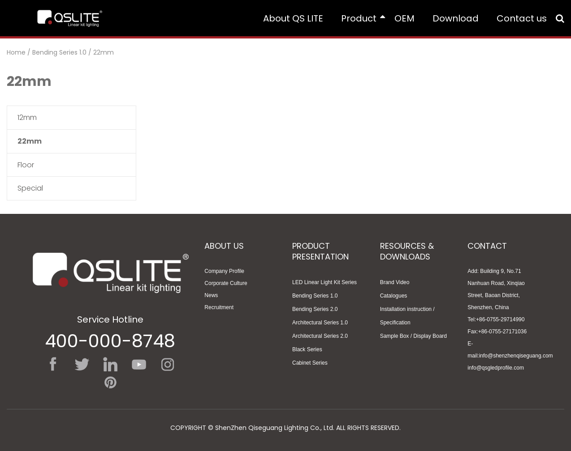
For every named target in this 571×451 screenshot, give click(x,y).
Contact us (522, 18)
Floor (25, 165)
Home (16, 52)
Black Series (307, 349)
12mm (27, 117)
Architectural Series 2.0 (320, 336)
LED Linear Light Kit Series (324, 282)
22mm (103, 52)
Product (363, 18)
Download (456, 18)
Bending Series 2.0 (314, 309)
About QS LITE (293, 18)
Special (30, 188)
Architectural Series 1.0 (320, 322)
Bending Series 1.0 (59, 52)
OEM (404, 18)
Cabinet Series (310, 363)
